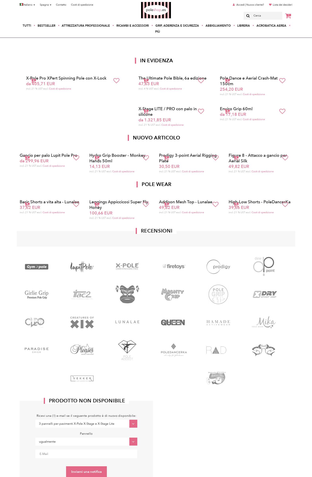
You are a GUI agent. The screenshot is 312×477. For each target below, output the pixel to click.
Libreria (243, 26)
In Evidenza (156, 60)
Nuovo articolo (156, 137)
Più (157, 32)
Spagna (45, 5)
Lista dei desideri (282, 5)
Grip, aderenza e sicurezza (177, 26)
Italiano (27, 5)
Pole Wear (157, 184)
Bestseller (46, 26)
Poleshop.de (146, 3)
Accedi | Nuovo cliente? (250, 5)
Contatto (61, 5)
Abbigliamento (218, 26)
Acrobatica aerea (271, 26)
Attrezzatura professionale (86, 26)
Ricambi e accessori (132, 26)
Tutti (27, 26)
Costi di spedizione (82, 5)
